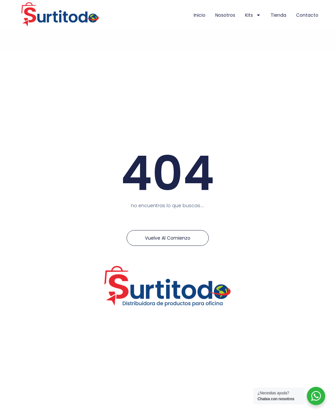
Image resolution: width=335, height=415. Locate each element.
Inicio (199, 15)
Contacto (307, 15)
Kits (253, 15)
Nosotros (225, 15)
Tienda (278, 15)
